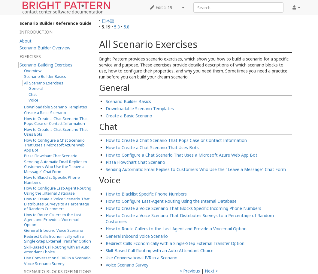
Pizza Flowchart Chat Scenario (135, 162)
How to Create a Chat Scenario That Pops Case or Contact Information (176, 140)
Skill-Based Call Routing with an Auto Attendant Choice (160, 250)
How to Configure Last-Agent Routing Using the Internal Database (171, 201)
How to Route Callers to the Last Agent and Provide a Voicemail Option (176, 228)
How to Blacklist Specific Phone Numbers (146, 194)
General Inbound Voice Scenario (137, 236)
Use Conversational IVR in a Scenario (141, 258)
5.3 (117, 27)
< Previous (190, 271)
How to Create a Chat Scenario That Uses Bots (152, 147)
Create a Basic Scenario (129, 116)
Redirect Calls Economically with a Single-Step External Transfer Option (175, 243)
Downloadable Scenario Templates (140, 108)
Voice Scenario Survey (127, 265)
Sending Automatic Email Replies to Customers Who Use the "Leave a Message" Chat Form (196, 169)
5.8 (126, 27)
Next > (211, 271)
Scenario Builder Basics (128, 101)
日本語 (108, 21)
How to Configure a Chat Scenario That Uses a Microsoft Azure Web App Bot (181, 155)
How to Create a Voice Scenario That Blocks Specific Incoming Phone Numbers (183, 208)
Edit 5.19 (161, 7)
